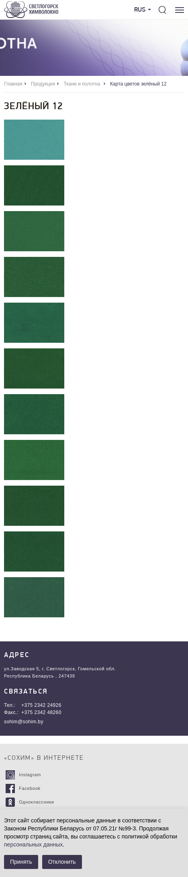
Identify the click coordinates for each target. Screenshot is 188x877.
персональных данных (33, 844)
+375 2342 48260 (41, 712)
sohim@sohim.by (23, 721)
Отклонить (62, 862)
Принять (21, 862)
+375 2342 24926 (41, 705)
